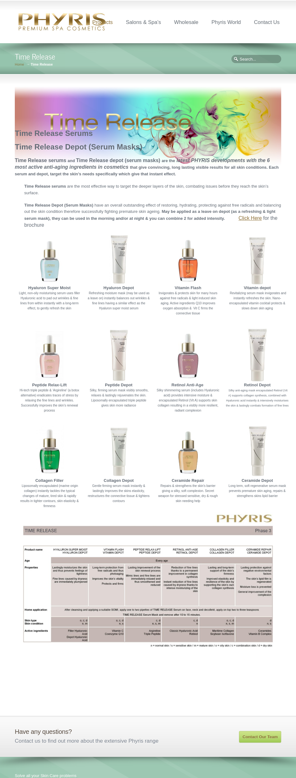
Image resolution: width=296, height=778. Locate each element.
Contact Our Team (260, 736)
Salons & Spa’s (143, 22)
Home (19, 64)
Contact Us (267, 22)
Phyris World (226, 22)
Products (102, 22)
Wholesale (186, 22)
